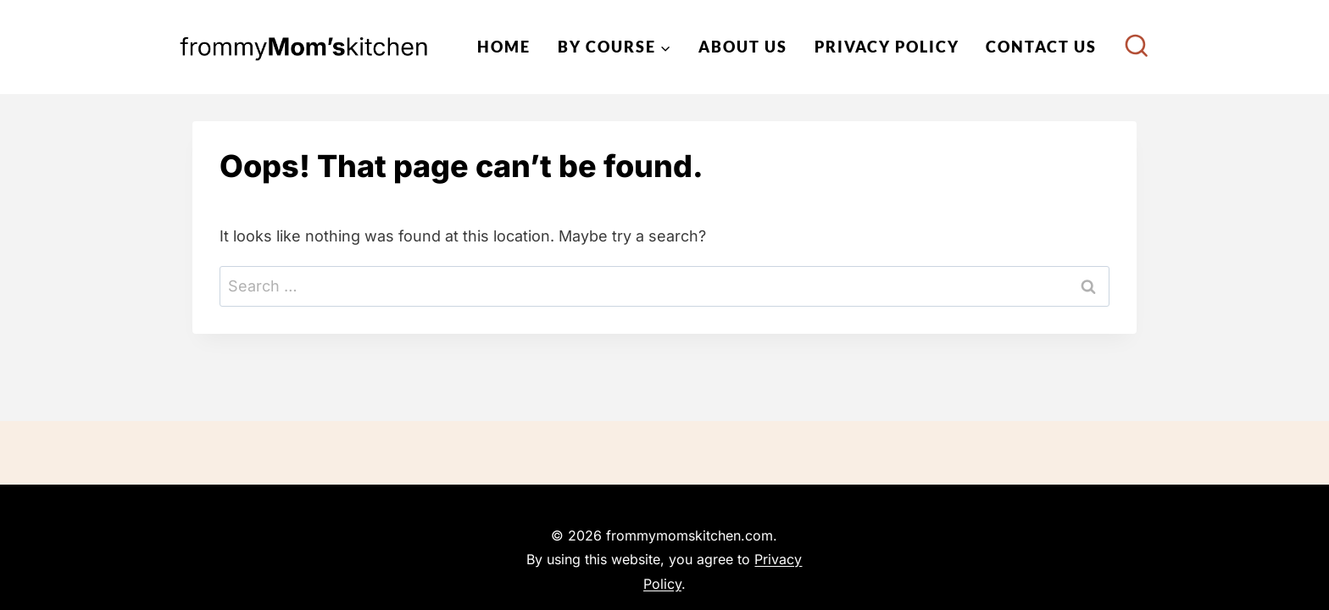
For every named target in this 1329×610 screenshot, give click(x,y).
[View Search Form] (1136, 47)
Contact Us (1041, 46)
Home (504, 46)
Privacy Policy (887, 46)
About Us (742, 46)
